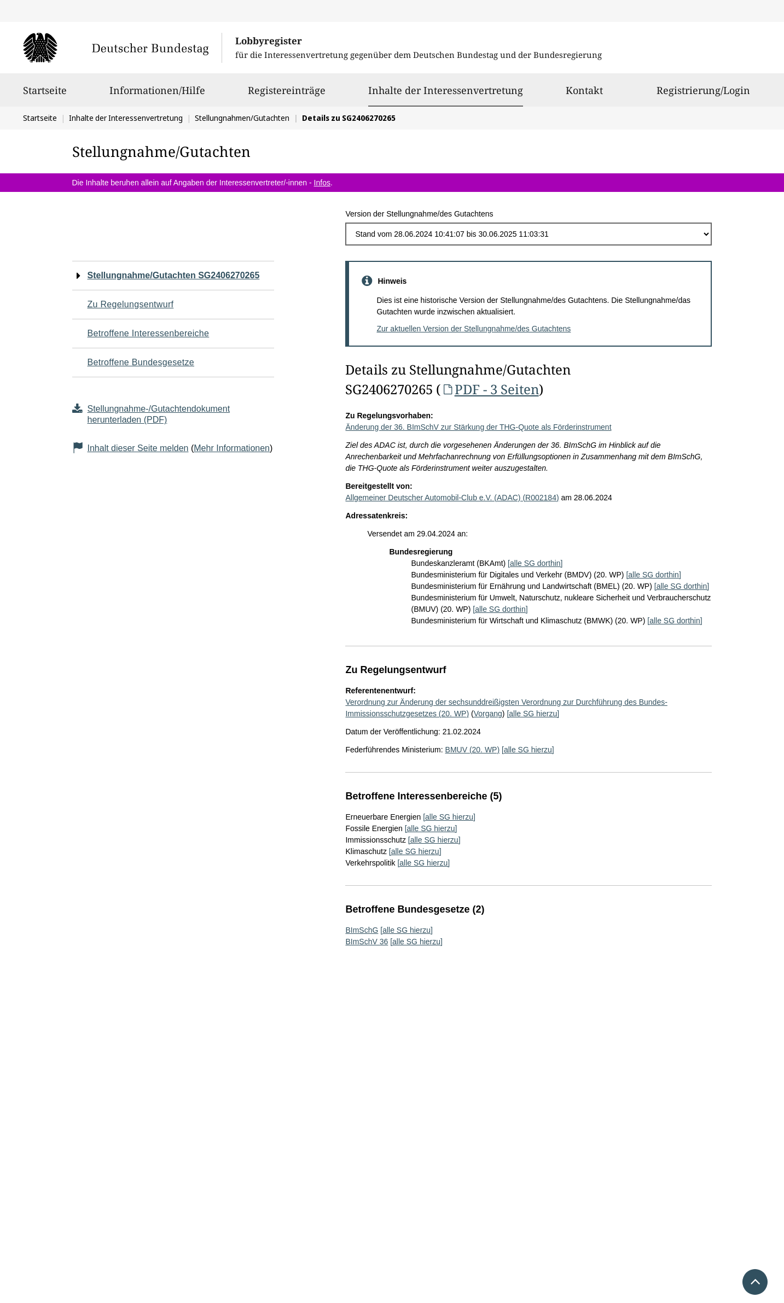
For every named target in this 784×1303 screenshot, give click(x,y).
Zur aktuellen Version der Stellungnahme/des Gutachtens (473, 328)
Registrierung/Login (703, 95)
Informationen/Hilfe (157, 95)
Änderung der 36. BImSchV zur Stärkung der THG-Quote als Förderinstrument (478, 427)
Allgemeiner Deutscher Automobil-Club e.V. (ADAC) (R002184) (452, 497)
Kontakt (584, 95)
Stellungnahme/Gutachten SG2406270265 (174, 275)
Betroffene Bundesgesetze (141, 362)
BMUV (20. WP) (472, 749)
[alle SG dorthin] (535, 563)
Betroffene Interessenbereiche (149, 333)
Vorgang (488, 713)
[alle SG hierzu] (533, 713)
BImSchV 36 (366, 941)
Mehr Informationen (232, 448)
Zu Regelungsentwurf (131, 304)
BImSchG (361, 930)
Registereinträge (287, 95)
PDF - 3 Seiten (489, 389)
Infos (322, 182)
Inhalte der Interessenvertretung (445, 90)
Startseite (45, 95)
